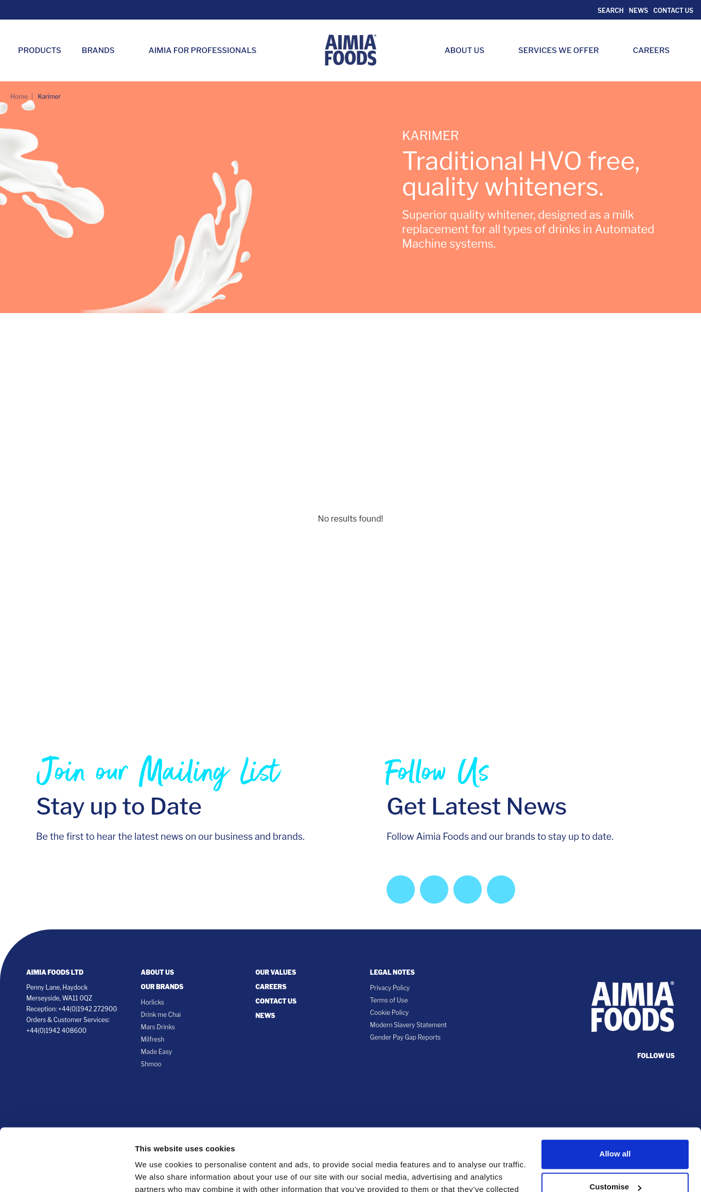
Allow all (615, 1095)
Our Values (275, 972)
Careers (656, 50)
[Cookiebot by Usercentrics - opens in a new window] (67, 1172)
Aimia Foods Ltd (54, 972)
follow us (656, 1056)
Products (39, 50)
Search (609, 10)
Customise (615, 1128)
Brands (103, 50)
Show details (159, 1171)
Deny (615, 1161)
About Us (470, 50)
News (638, 10)
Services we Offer (563, 50)
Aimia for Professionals (203, 50)
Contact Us (673, 10)
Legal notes (392, 972)
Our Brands (162, 987)
